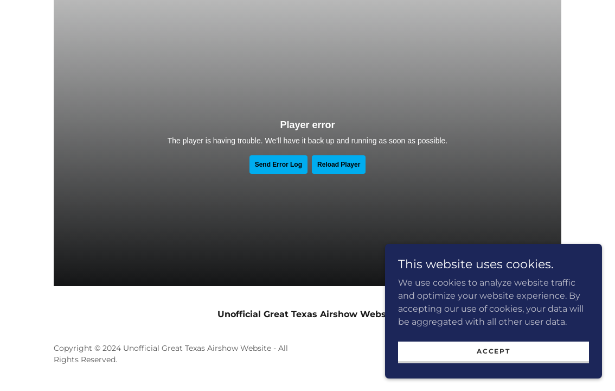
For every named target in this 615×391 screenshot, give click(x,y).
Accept (493, 351)
